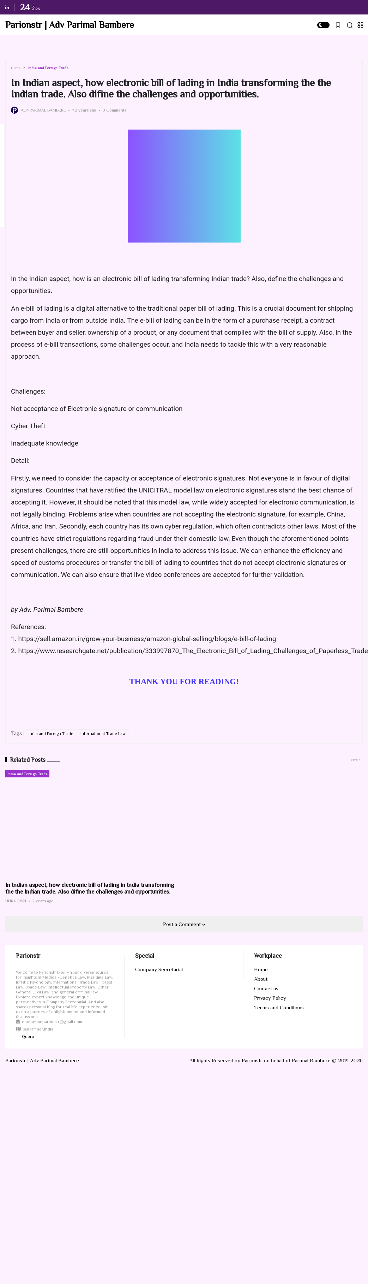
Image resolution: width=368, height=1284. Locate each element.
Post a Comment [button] (182, 924)
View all (357, 760)
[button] (323, 25)
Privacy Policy (270, 998)
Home (15, 68)
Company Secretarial (159, 969)
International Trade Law (103, 733)
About (260, 979)
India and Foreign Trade (48, 68)
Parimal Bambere (311, 1060)
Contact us (266, 988)
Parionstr (252, 1060)
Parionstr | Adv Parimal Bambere (69, 25)
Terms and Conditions (279, 1007)
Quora (28, 1036)
